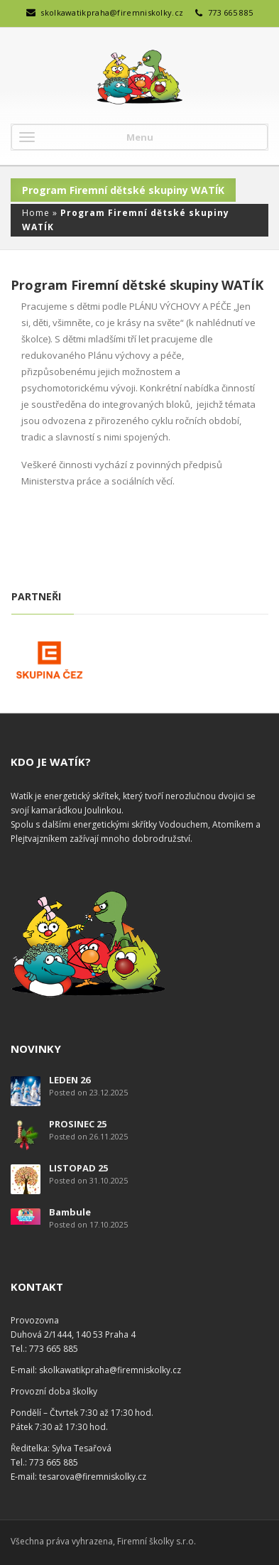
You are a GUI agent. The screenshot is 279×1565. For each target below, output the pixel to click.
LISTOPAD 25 (78, 1167)
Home (36, 213)
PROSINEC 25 (77, 1123)
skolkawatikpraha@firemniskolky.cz (111, 12)
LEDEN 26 (69, 1079)
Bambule (70, 1212)
